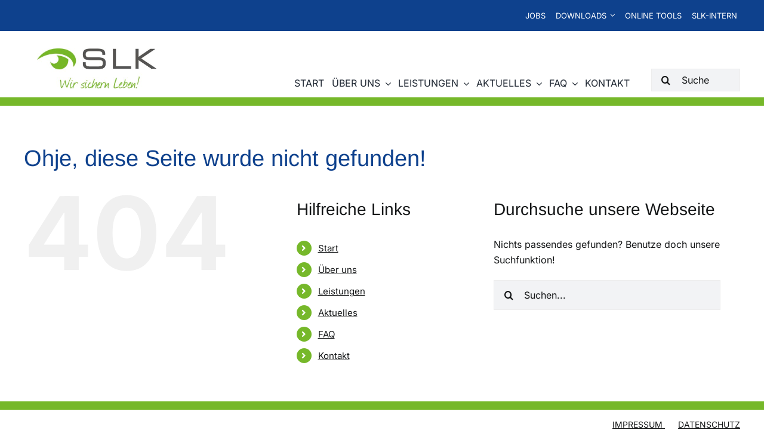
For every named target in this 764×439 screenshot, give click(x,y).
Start (328, 248)
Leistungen (341, 291)
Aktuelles (338, 313)
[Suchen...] (607, 296)
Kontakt (334, 356)
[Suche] (695, 80)
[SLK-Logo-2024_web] (96, 53)
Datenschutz (709, 425)
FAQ (326, 334)
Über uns (337, 270)
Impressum (638, 425)
